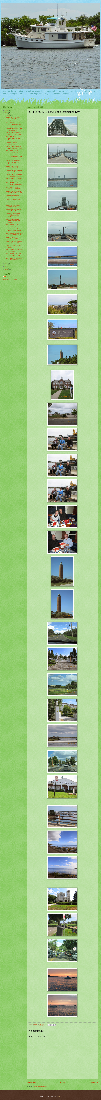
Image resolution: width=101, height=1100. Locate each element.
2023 (6, 110)
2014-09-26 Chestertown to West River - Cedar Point (13, 210)
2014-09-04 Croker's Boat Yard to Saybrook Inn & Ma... (13, 162)
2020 (6, 113)
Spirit (6, 277)
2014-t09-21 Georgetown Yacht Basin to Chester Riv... (13, 201)
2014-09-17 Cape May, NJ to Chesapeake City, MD (14, 254)
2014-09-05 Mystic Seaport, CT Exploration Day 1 (13, 151)
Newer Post (31, 1083)
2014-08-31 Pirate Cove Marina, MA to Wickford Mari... (13, 138)
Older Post (94, 1083)
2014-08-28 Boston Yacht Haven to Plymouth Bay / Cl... (13, 124)
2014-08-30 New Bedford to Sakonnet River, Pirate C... (14, 133)
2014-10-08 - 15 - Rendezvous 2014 (12, 238)
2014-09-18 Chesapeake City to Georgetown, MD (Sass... (14, 192)
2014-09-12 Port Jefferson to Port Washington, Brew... (14, 175)
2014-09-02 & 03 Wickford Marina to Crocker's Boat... (14, 147)
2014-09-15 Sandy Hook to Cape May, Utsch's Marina (14, 183)
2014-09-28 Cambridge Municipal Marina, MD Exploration (13, 221)
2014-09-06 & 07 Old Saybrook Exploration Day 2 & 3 (14, 156)
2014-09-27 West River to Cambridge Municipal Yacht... (13, 215)
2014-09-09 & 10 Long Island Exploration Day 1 (14, 171)
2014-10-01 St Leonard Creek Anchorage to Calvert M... (14, 234)
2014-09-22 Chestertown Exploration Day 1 (13, 206)
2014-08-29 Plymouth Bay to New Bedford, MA (14, 129)
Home (62, 1083)
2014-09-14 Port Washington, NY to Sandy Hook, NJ (14, 258)
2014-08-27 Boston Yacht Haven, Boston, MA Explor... (13, 119)
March (8, 115)
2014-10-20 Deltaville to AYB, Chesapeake (14, 250)
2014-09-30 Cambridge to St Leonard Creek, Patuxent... (14, 229)
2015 (6, 263)
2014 (6, 266)
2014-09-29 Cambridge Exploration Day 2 (12, 225)
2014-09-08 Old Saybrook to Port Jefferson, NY (14, 167)
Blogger (59, 1096)
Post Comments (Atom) (40, 1086)
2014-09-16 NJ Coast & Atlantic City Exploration (13, 187)
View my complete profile (10, 279)
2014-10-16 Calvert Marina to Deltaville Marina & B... (14, 242)
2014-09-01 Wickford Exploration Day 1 (12, 143)
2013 (6, 269)
